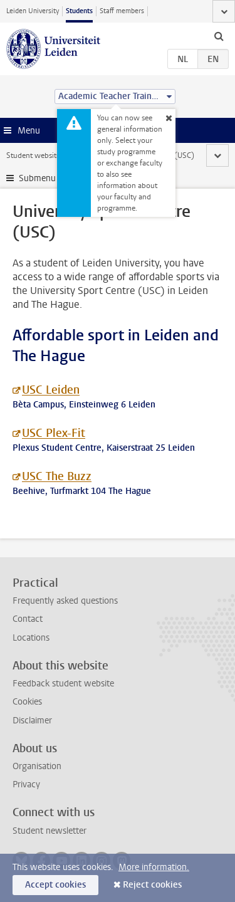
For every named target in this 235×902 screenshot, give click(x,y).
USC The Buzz (56, 476)
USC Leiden (51, 389)
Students (79, 11)
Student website (33, 155)
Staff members (122, 11)
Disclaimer (32, 720)
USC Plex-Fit (53, 433)
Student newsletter (49, 831)
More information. (153, 867)
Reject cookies (152, 885)
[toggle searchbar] (219, 36)
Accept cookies (55, 885)
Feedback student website (63, 684)
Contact (28, 619)
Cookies (27, 702)
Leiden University (32, 11)
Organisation (37, 766)
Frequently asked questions (65, 601)
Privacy (26, 784)
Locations (31, 638)
